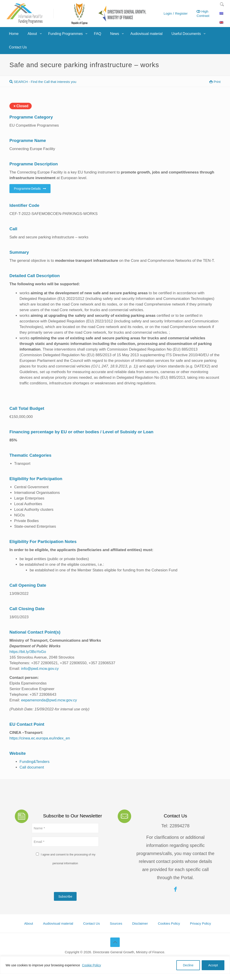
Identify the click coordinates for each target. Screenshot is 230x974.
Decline (188, 965)
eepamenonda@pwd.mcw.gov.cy (49, 700)
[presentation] (66, 880)
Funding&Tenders (34, 762)
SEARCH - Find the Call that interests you (42, 82)
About (28, 923)
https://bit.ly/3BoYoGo (27, 652)
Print (215, 82)
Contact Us (91, 923)
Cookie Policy (91, 965)
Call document (32, 767)
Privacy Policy (200, 923)
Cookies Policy (169, 923)
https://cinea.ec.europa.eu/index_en (39, 738)
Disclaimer (140, 923)
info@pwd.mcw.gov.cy (40, 668)
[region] (115, 965)
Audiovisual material (58, 923)
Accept (213, 965)
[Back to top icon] (115, 942)
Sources (116, 923)
